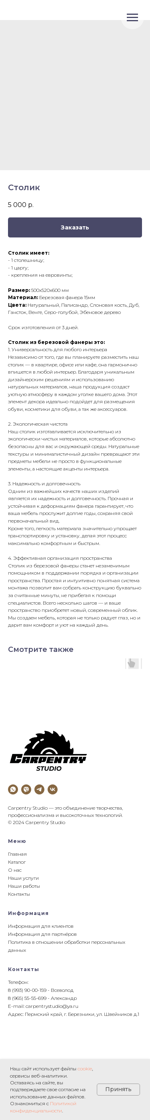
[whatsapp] (13, 789)
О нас (15, 870)
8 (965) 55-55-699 (27, 998)
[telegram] (39, 789)
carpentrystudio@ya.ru (52, 1006)
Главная (17, 854)
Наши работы (24, 886)
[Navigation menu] (132, 18)
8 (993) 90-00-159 (27, 990)
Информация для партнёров (42, 934)
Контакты (19, 894)
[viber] (26, 789)
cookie (85, 1069)
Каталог (17, 862)
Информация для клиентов (41, 926)
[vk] (53, 789)
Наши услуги (23, 878)
